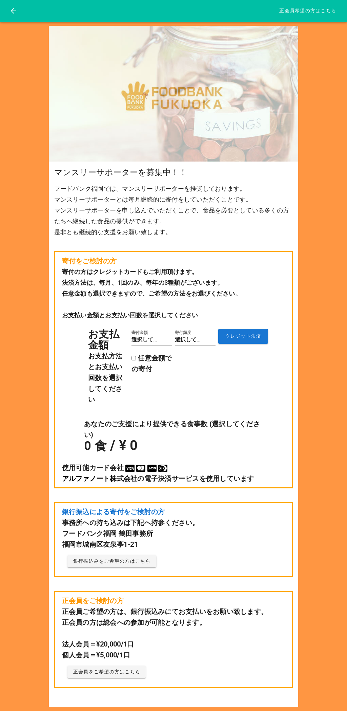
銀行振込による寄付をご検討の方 (113, 512)
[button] (151, 339)
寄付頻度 (183, 332)
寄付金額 (139, 332)
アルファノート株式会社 (100, 478)
